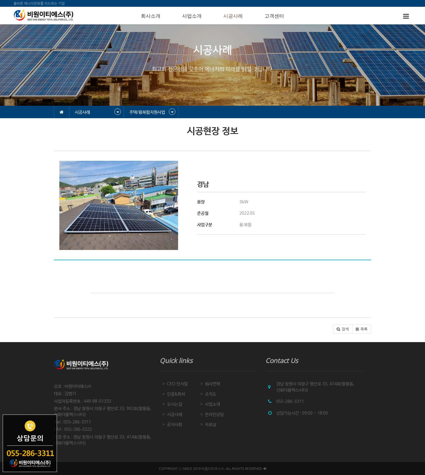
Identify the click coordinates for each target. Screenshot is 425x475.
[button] (342, 329)
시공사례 (233, 16)
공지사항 (174, 424)
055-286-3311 (290, 401)
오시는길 (174, 404)
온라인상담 (214, 414)
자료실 (210, 424)
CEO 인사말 (177, 384)
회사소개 (150, 16)
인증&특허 (176, 394)
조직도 (210, 394)
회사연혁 (212, 384)
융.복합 (245, 224)
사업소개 (192, 16)
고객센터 (274, 16)
